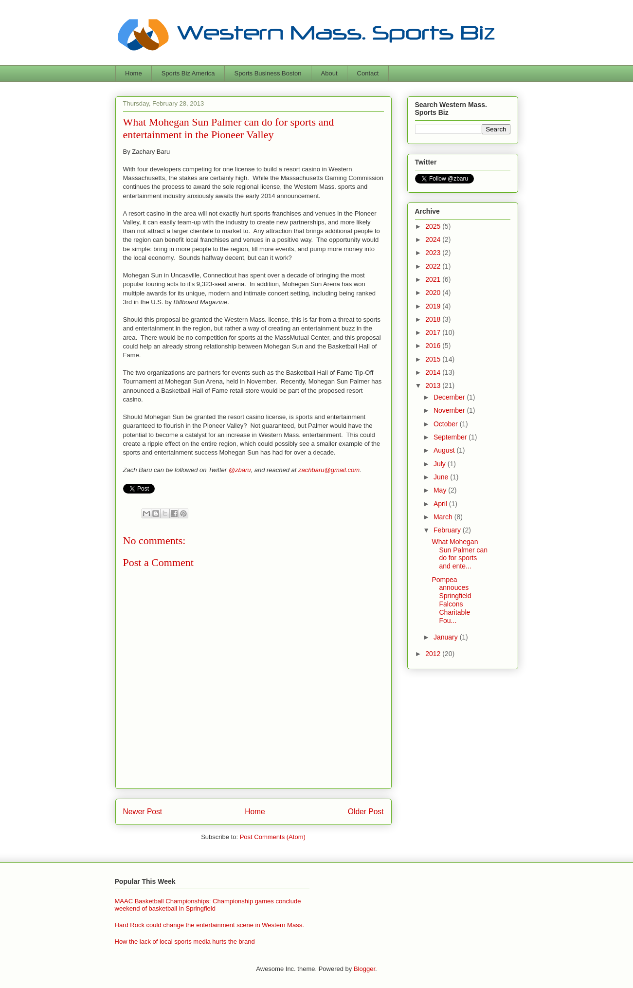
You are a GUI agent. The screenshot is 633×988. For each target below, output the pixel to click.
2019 (433, 306)
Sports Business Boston (268, 73)
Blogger (364, 968)
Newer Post (143, 811)
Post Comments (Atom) (273, 837)
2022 (433, 266)
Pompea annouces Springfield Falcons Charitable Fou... (451, 600)
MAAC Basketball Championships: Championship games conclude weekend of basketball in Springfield (208, 905)
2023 (433, 252)
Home (133, 73)
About (329, 73)
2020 (433, 292)
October (447, 424)
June (442, 477)
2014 (433, 372)
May (441, 490)
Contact (368, 73)
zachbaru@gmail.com (329, 470)
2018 (433, 319)
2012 (433, 654)
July (441, 464)
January (447, 637)
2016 (433, 345)
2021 (433, 279)
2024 (433, 239)
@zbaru (240, 470)
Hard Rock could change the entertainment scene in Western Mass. (209, 925)
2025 (433, 226)
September (451, 437)
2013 (433, 385)
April (441, 504)
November (450, 410)
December (450, 397)
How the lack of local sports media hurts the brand (185, 941)
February (448, 530)
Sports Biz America (188, 73)
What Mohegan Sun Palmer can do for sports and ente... (460, 554)
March (444, 517)
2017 (433, 332)
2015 (433, 359)
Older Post (366, 811)
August (445, 450)
